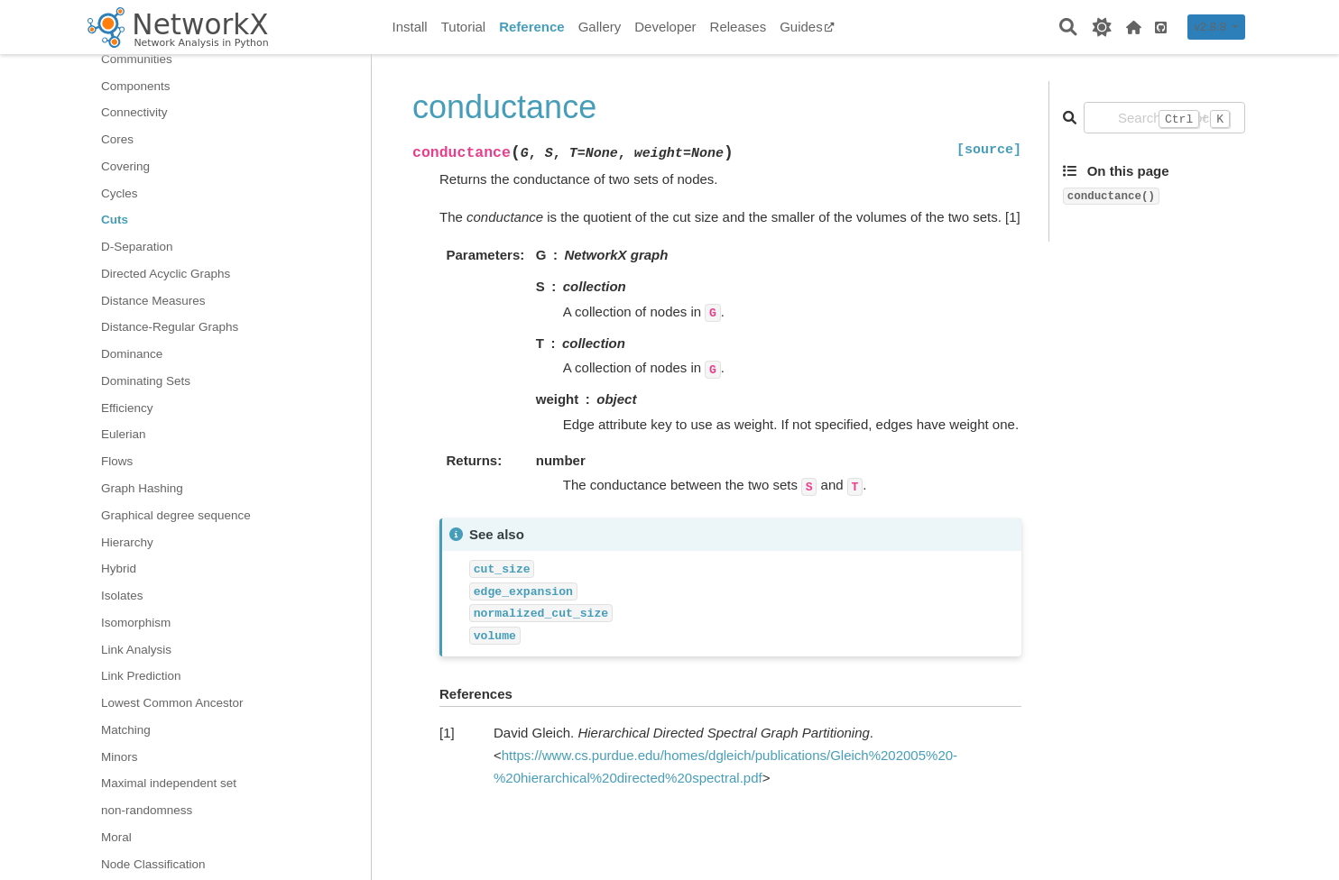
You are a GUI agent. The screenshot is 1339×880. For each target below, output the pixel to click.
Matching (126, 730)
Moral (116, 837)
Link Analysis (136, 649)
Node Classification (153, 864)
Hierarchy (127, 542)
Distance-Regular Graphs (169, 327)
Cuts (114, 219)
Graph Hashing (142, 488)
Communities (136, 59)
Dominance (131, 354)
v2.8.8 (1211, 26)
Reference (532, 26)
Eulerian (123, 434)
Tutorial (463, 26)
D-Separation (137, 246)
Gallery (600, 26)
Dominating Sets (145, 381)
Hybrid (118, 568)
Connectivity (134, 112)
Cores (117, 139)
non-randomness (146, 810)
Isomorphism (136, 622)
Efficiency (127, 408)
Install (410, 26)
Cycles (119, 193)
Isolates (122, 595)
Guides (807, 26)
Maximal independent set (168, 783)
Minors (119, 757)
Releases (738, 26)
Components (136, 86)
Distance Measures (153, 300)
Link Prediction (141, 676)
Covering (125, 166)
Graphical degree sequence (176, 515)
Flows (117, 461)
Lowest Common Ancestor (172, 703)
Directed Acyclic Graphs (165, 273)
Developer (665, 26)
